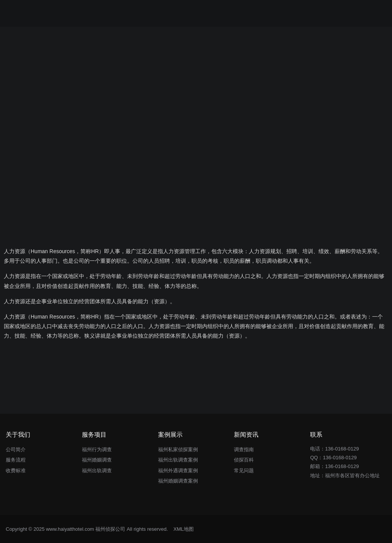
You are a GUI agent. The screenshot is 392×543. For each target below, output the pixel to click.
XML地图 (183, 529)
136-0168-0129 (339, 457)
